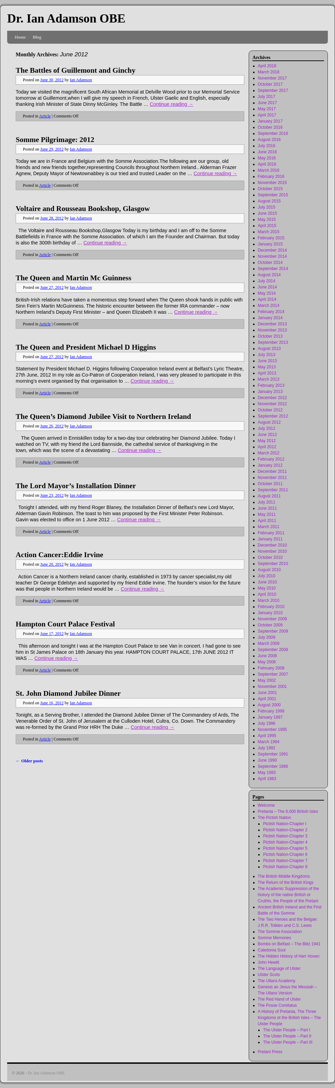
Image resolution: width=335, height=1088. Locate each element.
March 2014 (268, 305)
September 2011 (273, 490)
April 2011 (267, 520)
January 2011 (270, 539)
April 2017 (267, 115)
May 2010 (267, 588)
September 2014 (273, 268)
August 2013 (269, 348)
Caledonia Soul (272, 950)
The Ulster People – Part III (287, 1042)
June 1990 (267, 760)
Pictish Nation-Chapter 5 (285, 848)
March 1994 (268, 741)
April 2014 (267, 299)
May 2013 (267, 367)
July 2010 (266, 576)
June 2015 (267, 213)
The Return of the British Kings (286, 882)
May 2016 (267, 158)
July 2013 (266, 354)
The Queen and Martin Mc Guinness (73, 278)
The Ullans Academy (276, 980)
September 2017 (273, 90)
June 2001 (267, 692)
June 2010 (267, 582)
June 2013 (267, 360)
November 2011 (272, 477)
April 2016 (267, 164)
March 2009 (268, 643)
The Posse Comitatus (277, 1005)
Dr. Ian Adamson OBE (66, 18)
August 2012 (269, 422)
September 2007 (273, 674)
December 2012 (272, 397)
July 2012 (266, 428)
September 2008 (273, 649)
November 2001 (272, 686)
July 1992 (266, 748)
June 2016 (267, 152)
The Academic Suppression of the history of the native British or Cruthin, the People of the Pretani (288, 894)
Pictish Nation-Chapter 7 (285, 860)
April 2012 (267, 446)
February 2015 (271, 238)
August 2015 (269, 201)
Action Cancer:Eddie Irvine (59, 555)
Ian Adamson (81, 79)
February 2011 (271, 533)
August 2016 (269, 139)
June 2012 (267, 434)
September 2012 (273, 416)
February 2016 (271, 176)
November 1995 (272, 729)
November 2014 (272, 256)
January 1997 (270, 717)
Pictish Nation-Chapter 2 (285, 830)
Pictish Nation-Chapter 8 (285, 866)
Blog (37, 37)
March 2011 (268, 526)
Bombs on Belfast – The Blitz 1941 (289, 944)
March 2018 (268, 72)
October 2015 (270, 188)
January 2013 (270, 391)
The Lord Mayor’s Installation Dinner (76, 486)
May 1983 (267, 772)
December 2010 (272, 545)
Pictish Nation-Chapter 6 (285, 854)
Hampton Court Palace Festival (65, 624)
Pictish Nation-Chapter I (284, 823)
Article (45, 116)
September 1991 (273, 754)
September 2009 (273, 631)
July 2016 (266, 145)
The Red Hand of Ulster (279, 999)
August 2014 (269, 274)
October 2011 (270, 483)
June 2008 (267, 655)
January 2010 (270, 612)
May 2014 (267, 293)
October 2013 (270, 336)
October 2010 (270, 557)
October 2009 (270, 625)
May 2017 (267, 109)
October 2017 (270, 84)
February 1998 (271, 711)
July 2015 (266, 207)
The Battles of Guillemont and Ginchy (75, 70)
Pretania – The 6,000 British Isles (288, 811)
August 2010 (269, 569)
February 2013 (271, 385)
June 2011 (267, 508)
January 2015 (270, 244)
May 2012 (267, 440)
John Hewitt (268, 962)
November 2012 (272, 403)
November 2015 (272, 182)
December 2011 (272, 471)
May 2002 (267, 680)
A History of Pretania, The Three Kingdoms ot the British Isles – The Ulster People (289, 1017)
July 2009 (266, 637)
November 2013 (272, 330)
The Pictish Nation (274, 817)
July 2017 (266, 96)
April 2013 (267, 373)
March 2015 (268, 231)
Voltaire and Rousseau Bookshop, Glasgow (83, 208)
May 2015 (267, 219)
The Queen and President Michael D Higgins (86, 347)
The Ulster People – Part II (287, 1036)
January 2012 (270, 465)
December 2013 (272, 324)
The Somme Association (280, 931)
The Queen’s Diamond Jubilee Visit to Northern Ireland (103, 416)
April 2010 (267, 594)
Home (20, 37)
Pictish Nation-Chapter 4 (285, 842)
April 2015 (267, 225)
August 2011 (269, 496)
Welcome (266, 805)
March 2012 (268, 453)
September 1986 (273, 766)
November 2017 (272, 78)
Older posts (29, 760)
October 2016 (270, 127)
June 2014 (267, 287)
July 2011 (266, 502)
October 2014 (270, 262)
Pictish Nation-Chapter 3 (285, 836)
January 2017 (270, 121)
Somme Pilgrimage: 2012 (55, 140)
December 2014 (272, 250)
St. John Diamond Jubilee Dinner (68, 693)
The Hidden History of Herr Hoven (289, 956)
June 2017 (267, 102)
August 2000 (269, 705)
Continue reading (171, 104)
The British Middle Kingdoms (284, 876)
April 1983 (267, 778)
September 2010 (273, 563)
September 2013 (273, 342)
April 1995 (267, 735)
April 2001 (267, 698)
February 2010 (271, 606)
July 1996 (266, 723)
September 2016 (273, 133)
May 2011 (267, 514)
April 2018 (267, 65)
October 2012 (270, 410)
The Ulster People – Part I (286, 1030)
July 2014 (266, 281)
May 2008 (267, 662)
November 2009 (272, 619)
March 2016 (268, 170)
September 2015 (273, 195)
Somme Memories (274, 937)
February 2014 (271, 311)
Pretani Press (270, 1051)
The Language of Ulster (279, 968)
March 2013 (268, 379)
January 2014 (270, 317)
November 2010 (272, 551)
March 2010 (268, 600)
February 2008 (271, 668)
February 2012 (271, 459)
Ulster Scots (269, 974)
